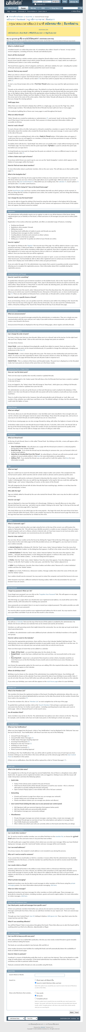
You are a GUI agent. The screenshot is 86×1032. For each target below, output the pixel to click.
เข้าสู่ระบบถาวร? (40, 4)
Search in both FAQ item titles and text (48, 983)
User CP (22, 350)
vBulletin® (43, 1027)
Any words (39, 993)
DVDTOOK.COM (43, 30)
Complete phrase (41, 999)
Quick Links (41, 11)
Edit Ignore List (52, 916)
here (38, 456)
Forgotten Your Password (47, 594)
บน (78, 1018)
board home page (18, 190)
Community (21, 11)
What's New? (12, 8)
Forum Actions (31, 11)
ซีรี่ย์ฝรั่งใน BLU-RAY (36, 33)
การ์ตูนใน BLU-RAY (50, 33)
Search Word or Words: (16, 975)
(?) (39, 78)
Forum (23, 8)
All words (39, 996)
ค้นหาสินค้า (24, 33)
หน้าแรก (11, 19)
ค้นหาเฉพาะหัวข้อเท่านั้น (44, 980)
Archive (73, 1018)
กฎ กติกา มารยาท (35, 19)
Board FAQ (29, 17)
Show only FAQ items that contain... (20, 993)
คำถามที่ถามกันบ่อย (16, 17)
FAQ (8, 11)
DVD (43, 8)
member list (59, 836)
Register (30, 245)
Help (64, 1)
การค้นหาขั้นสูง (75, 11)
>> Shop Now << (55, 8)
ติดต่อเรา (50, 19)
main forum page (52, 681)
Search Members (44, 705)
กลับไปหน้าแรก (13, 33)
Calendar (14, 11)
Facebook (21, 19)
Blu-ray (33, 8)
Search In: (12, 980)
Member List (34, 701)
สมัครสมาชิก (74, 2)
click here (54, 885)
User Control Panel (26, 182)
